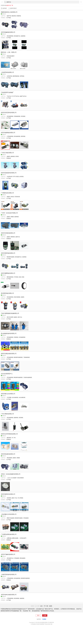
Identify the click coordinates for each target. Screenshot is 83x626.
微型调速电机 (16, 76)
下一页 (46, 606)
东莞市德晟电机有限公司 (8, 132)
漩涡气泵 (9, 15)
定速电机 (24, 257)
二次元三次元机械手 (12, 477)
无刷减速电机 (17, 116)
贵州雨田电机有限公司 (7, 293)
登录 (38, 615)
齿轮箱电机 (16, 598)
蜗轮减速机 (22, 558)
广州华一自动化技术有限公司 (9, 213)
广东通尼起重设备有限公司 (8, 534)
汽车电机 (16, 277)
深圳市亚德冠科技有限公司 (8, 173)
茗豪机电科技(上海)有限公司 (9, 12)
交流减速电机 (22, 337)
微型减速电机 (10, 277)
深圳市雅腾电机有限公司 (8, 273)
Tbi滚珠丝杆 (10, 176)
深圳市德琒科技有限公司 (8, 494)
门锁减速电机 (26, 357)
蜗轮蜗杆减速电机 (18, 357)
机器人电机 (21, 277)
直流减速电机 (10, 116)
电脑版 (44, 619)
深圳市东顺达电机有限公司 (8, 353)
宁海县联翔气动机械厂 (7, 92)
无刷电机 (16, 337)
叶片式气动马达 (15, 96)
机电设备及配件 (10, 56)
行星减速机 (26, 518)
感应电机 (23, 136)
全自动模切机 (22, 397)
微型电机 (9, 437)
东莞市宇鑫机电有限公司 (8, 554)
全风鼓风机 (9, 76)
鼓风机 (17, 156)
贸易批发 (8, 158)
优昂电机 (22, 76)
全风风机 (21, 176)
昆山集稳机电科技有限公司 (8, 333)
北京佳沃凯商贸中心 (7, 373)
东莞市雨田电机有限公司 (8, 253)
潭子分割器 (16, 176)
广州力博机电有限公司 (7, 414)
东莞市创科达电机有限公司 (8, 594)
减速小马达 (14, 498)
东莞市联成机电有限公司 (8, 454)
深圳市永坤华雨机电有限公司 (9, 434)
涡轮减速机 (9, 457)
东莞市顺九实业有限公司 (8, 393)
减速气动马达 (23, 96)
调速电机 (13, 236)
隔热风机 (14, 15)
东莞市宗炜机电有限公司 (8, 233)
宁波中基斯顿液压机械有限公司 (10, 313)
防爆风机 (19, 15)
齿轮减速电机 (10, 36)
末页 (50, 606)
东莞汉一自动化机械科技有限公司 (10, 474)
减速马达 (17, 236)
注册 (45, 615)
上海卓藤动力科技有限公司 (8, 514)
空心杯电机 (20, 498)
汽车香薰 (9, 397)
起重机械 (9, 538)
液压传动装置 (10, 317)
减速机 (8, 156)
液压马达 (20, 317)
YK (12, 437)
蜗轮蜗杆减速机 (10, 257)
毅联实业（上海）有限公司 (8, 52)
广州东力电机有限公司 (7, 152)
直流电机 (23, 116)
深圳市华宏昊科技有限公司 (8, 112)
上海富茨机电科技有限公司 (8, 574)
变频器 (12, 216)
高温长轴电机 (17, 297)
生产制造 (8, 17)
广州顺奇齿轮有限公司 (7, 193)
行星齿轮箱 (17, 196)
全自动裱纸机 (15, 397)
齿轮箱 (12, 196)
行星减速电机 (10, 136)
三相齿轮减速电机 (27, 377)
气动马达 (9, 96)
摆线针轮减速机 (10, 518)
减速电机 (23, 36)
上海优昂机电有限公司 (7, 72)
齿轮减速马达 (17, 36)
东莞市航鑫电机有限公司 (8, 32)
